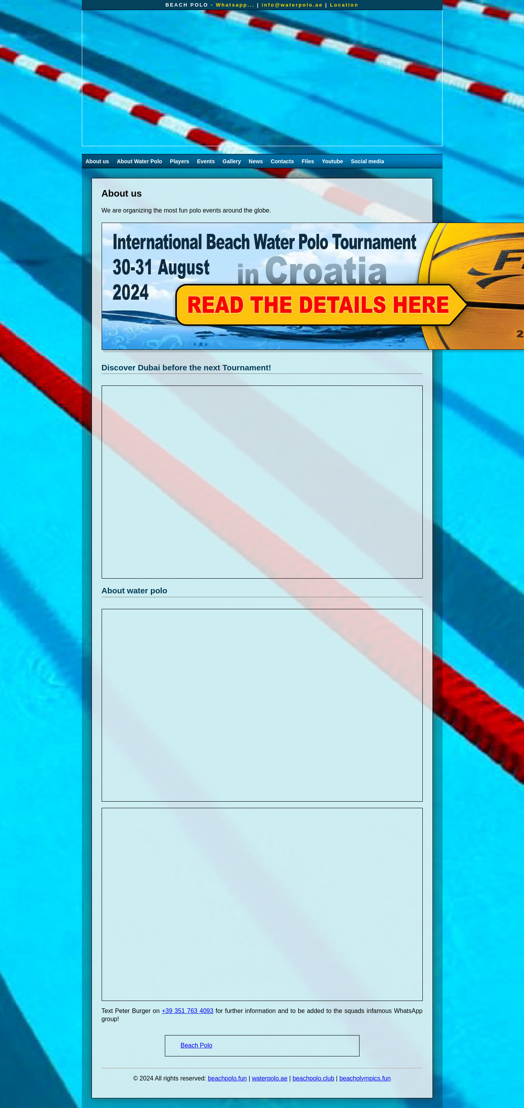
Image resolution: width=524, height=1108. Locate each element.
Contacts (282, 161)
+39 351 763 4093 (187, 1011)
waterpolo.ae (270, 1078)
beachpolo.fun (227, 1078)
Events (206, 161)
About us (97, 161)
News (256, 161)
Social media (367, 161)
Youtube (332, 161)
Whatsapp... (235, 5)
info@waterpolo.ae (292, 5)
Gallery (232, 161)
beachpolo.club (313, 1078)
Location (344, 5)
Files (308, 161)
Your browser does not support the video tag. (262, 78)
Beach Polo (197, 1045)
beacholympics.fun (365, 1078)
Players (179, 161)
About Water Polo (139, 161)
